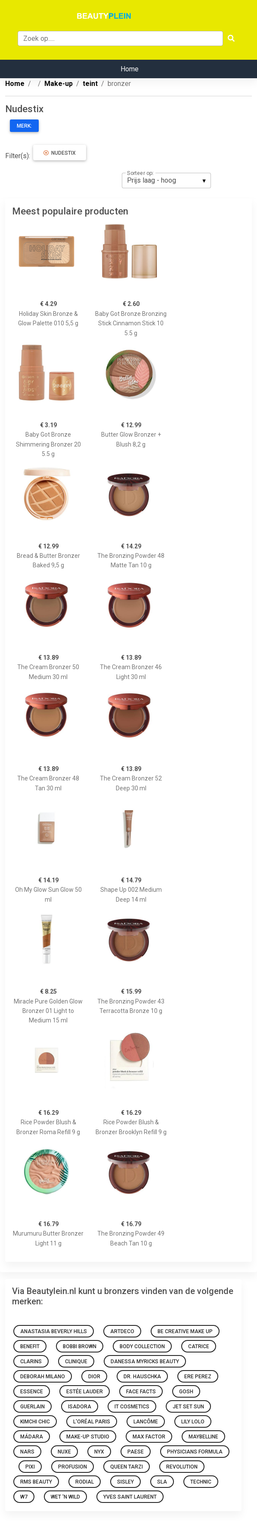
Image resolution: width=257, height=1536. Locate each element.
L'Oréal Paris (91, 1422)
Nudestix (59, 153)
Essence (31, 1392)
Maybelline (203, 1437)
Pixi (30, 1467)
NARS (27, 1452)
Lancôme (145, 1422)
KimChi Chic (35, 1422)
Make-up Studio (87, 1437)
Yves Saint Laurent (130, 1497)
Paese (135, 1452)
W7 (24, 1497)
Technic (200, 1482)
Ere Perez (197, 1377)
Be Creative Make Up (185, 1331)
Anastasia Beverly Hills (53, 1331)
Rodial (84, 1482)
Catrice (198, 1346)
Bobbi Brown (79, 1346)
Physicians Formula (195, 1452)
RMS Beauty (36, 1482)
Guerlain (32, 1407)
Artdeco (122, 1331)
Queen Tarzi (126, 1467)
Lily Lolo (192, 1422)
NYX (99, 1452)
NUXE (64, 1452)
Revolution (182, 1467)
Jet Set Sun (188, 1407)
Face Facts (141, 1392)
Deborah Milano (42, 1377)
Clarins (31, 1362)
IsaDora (79, 1407)
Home (130, 69)
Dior (94, 1377)
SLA (162, 1482)
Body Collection (142, 1346)
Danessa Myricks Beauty (145, 1362)
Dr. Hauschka (142, 1377)
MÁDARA (31, 1437)
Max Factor (149, 1437)
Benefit (30, 1346)
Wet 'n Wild (65, 1497)
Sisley (125, 1482)
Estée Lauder (84, 1392)
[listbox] (166, 180)
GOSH (186, 1392)
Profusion (72, 1467)
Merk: (24, 126)
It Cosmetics (132, 1407)
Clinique (76, 1362)
